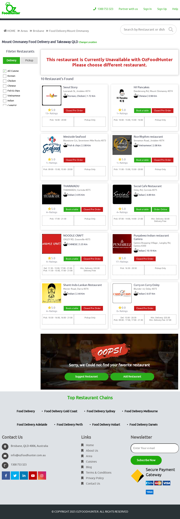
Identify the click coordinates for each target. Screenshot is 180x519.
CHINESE (12, 105)
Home (87, 445)
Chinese (12, 85)
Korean (11, 75)
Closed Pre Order (74, 110)
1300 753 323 (103, 9)
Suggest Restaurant (86, 376)
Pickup (29, 60)
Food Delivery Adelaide (32, 425)
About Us (89, 451)
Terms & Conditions (96, 473)
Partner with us (128, 9)
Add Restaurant (132, 376)
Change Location (88, 42)
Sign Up (162, 9)
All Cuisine (13, 70)
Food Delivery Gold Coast (60, 411)
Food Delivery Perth (70, 425)
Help (175, 9)
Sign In (147, 9)
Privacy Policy (92, 478)
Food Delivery (26, 411)
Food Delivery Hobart (106, 425)
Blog (86, 467)
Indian (11, 100)
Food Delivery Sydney (101, 411)
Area (86, 456)
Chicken (12, 80)
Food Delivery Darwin (144, 425)
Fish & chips (14, 90)
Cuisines (89, 462)
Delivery (11, 60)
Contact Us (90, 483)
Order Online (160, 209)
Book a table (142, 110)
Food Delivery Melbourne (141, 411)
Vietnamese (14, 95)
